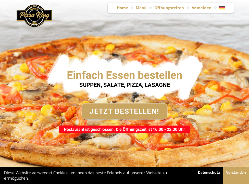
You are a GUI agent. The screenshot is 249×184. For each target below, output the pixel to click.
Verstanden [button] (236, 172)
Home (122, 7)
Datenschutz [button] (209, 172)
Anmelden (201, 7)
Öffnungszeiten (169, 7)
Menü (141, 7)
